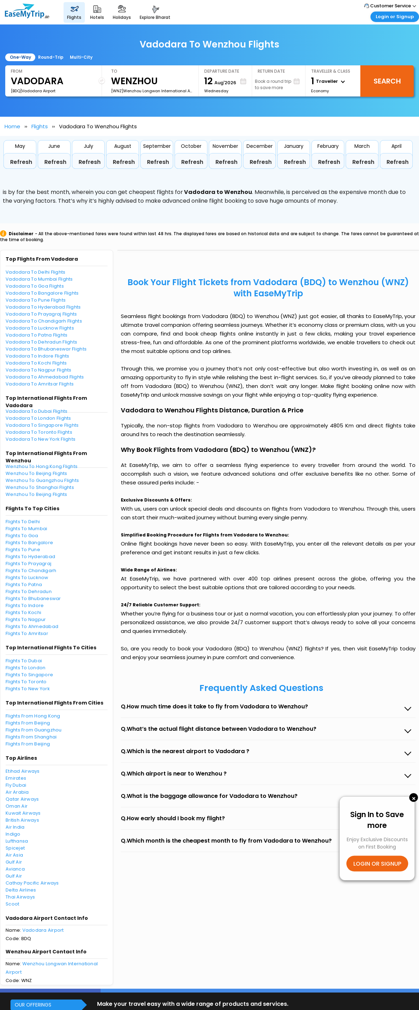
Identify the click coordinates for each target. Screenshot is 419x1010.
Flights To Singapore (29, 674)
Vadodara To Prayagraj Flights (41, 314)
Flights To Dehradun (29, 591)
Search (387, 81)
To (114, 71)
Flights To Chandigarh (31, 570)
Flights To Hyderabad (30, 556)
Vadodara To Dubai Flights (37, 411)
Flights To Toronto (26, 681)
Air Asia (14, 855)
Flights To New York (28, 688)
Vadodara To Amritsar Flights (40, 384)
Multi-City (81, 57)
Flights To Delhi (23, 521)
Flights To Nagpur (26, 619)
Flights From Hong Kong (33, 716)
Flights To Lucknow (27, 577)
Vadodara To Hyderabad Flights (43, 307)
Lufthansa (17, 841)
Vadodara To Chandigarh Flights (44, 321)
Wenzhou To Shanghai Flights (40, 487)
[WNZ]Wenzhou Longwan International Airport (152, 91)
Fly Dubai (16, 785)
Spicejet (15, 848)
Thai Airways (20, 897)
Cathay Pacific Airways (32, 883)
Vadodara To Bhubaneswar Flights (46, 349)
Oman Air (17, 806)
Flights (39, 126)
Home (12, 126)
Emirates (16, 778)
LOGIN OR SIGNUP (377, 863)
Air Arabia (17, 792)
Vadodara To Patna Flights (37, 335)
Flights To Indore (25, 605)
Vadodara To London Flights (38, 418)
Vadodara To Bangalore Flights (42, 293)
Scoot (12, 904)
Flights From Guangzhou (34, 730)
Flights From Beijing (28, 723)
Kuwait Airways (23, 813)
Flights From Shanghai (31, 737)
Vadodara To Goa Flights (35, 286)
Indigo (13, 834)
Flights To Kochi (23, 612)
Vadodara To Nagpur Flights (39, 370)
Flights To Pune (23, 549)
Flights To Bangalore (29, 542)
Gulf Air (14, 862)
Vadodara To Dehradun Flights (41, 342)
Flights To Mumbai (26, 528)
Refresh (21, 162)
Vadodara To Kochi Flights (36, 363)
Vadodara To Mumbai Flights (39, 279)
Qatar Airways (22, 799)
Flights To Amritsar (27, 633)
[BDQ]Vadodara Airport (33, 91)
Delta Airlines (21, 890)
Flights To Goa (22, 535)
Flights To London (25, 667)
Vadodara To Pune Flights (36, 300)
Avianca (15, 869)
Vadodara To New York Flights (40, 439)
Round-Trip (51, 57)
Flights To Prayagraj (28, 563)
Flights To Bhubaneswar (33, 598)
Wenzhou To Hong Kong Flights (42, 466)
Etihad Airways (23, 771)
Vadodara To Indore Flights (37, 356)
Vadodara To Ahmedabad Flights (45, 377)
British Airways (22, 820)
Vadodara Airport (43, 930)
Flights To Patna (24, 584)
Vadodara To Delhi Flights (36, 272)
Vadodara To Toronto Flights (39, 432)
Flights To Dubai (24, 660)
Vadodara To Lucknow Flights (40, 328)
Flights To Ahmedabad (32, 626)
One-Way (20, 57)
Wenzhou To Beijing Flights (36, 473)
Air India (15, 827)
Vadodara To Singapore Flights (42, 425)
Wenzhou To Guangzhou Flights (42, 480)
